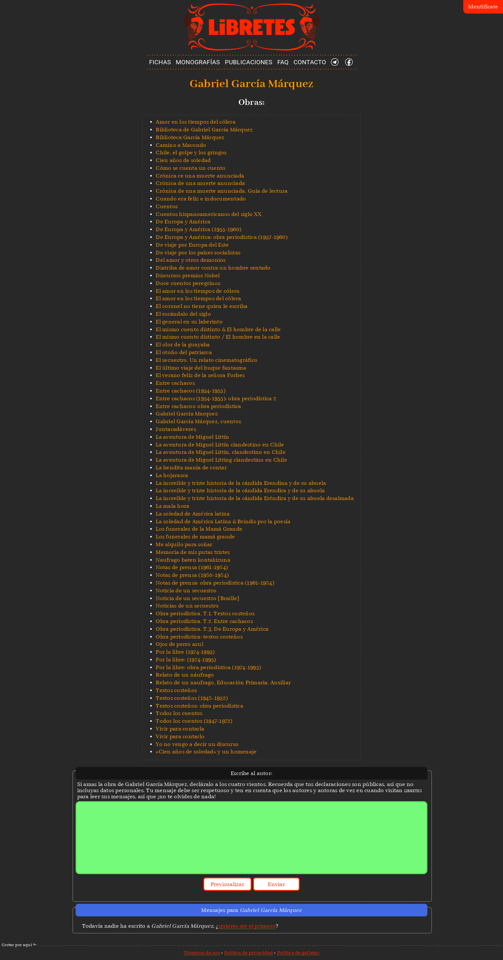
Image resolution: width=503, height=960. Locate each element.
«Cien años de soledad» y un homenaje (206, 752)
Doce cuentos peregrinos (188, 283)
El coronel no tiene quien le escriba (201, 306)
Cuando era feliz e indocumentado (201, 199)
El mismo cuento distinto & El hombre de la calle (218, 329)
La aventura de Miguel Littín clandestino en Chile (220, 445)
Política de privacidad (248, 952)
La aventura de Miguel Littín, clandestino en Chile (221, 452)
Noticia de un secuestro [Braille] (197, 598)
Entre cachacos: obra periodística (198, 406)
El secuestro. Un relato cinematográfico (206, 360)
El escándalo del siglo (183, 314)
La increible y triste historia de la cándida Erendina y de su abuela (241, 483)
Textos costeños (176, 690)
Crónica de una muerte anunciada (200, 183)
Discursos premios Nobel (188, 275)
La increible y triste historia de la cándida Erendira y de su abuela (240, 490)
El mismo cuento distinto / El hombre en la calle (218, 337)
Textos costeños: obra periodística (199, 706)
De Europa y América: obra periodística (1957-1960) (222, 237)
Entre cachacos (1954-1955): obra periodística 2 (216, 398)
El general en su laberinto (189, 322)
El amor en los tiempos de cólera (197, 291)
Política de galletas (298, 952)
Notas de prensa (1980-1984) (192, 575)
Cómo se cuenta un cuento (190, 168)
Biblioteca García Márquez (190, 137)
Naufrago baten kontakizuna (193, 560)
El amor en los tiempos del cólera (198, 298)
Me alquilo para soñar (184, 544)
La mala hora (172, 506)
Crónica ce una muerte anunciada (200, 176)
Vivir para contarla (180, 729)
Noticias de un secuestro (187, 606)
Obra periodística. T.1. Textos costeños (205, 613)
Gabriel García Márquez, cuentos (198, 421)
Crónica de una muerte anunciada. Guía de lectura (222, 191)
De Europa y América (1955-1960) (198, 229)
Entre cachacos (175, 383)
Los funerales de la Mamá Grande (199, 529)
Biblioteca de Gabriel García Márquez (204, 130)
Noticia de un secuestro (186, 590)
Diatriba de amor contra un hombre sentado (213, 268)
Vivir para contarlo (180, 736)
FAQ (282, 62)
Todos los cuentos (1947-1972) (194, 721)
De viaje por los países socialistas (198, 253)
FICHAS (160, 62)
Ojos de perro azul (179, 644)
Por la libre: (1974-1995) (186, 660)
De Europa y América (183, 222)
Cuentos (167, 206)
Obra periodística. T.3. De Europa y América (212, 629)
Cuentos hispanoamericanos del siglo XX (208, 214)
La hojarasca (172, 475)
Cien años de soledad (183, 160)
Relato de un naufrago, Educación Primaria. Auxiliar (223, 682)
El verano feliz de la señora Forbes (200, 375)
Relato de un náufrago (185, 675)
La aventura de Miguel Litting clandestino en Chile (221, 460)
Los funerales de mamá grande (195, 537)
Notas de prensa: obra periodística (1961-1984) (215, 583)
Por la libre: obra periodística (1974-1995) (208, 667)
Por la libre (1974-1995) (185, 652)
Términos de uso (202, 952)
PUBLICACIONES (248, 62)
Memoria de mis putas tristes (193, 552)
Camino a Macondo (181, 145)
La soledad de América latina (193, 514)
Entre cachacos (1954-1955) (190, 391)
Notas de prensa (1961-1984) (192, 567)
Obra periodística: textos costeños (199, 637)
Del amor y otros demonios (190, 260)
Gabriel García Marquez (187, 414)
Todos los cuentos (179, 713)
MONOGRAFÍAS (198, 62)
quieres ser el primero (247, 926)
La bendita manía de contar (191, 468)
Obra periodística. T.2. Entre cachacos (204, 621)
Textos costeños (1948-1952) (192, 698)
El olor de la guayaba (183, 345)
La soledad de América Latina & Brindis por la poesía (223, 521)
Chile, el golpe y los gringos (191, 152)
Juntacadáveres (176, 429)
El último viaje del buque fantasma (201, 368)
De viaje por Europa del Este (192, 245)
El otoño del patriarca (184, 352)
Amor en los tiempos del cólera (196, 122)
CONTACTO (310, 62)
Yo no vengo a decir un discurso (197, 744)
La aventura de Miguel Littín (192, 437)
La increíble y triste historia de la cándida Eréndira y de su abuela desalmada (255, 498)
